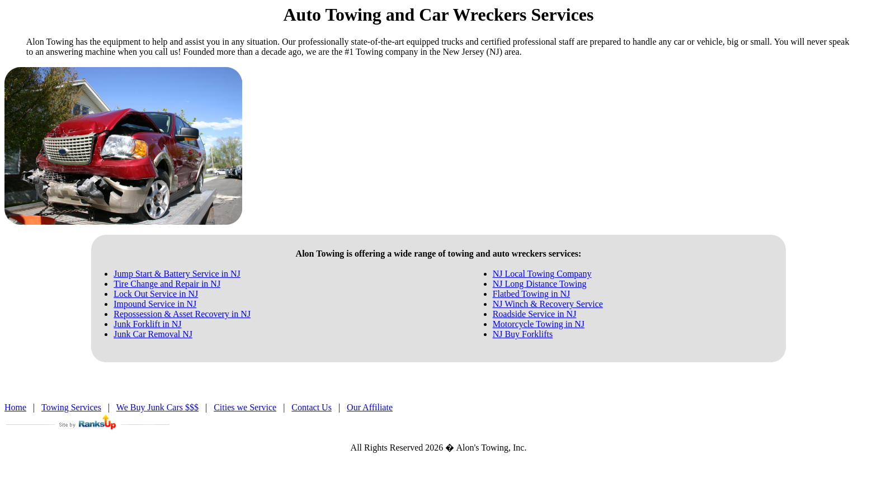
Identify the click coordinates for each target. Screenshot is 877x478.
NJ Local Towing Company (542, 273)
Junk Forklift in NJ (147, 324)
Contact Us (311, 407)
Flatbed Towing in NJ (531, 294)
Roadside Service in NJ (535, 314)
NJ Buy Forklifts (523, 334)
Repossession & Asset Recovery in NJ (182, 314)
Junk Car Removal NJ (153, 334)
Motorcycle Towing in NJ (538, 324)
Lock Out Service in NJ (156, 294)
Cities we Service (245, 407)
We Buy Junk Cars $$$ (157, 407)
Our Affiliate (370, 407)
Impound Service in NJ (155, 304)
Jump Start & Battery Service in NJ (177, 273)
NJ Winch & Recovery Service (548, 304)
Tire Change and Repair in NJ (167, 283)
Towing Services (71, 407)
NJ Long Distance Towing (540, 283)
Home (15, 407)
